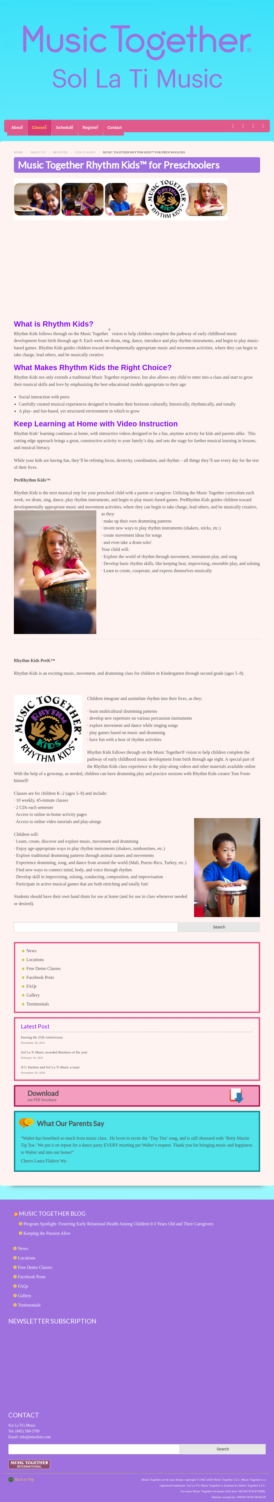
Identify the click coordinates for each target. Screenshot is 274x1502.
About (16, 126)
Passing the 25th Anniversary (42, 1034)
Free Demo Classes (43, 965)
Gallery (33, 991)
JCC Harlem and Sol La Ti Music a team (50, 1064)
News (31, 947)
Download (43, 1092)
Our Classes (85, 149)
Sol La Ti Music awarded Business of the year (54, 1049)
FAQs (31, 983)
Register (105, 126)
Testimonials (37, 1000)
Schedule (74, 126)
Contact (134, 126)
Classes (44, 126)
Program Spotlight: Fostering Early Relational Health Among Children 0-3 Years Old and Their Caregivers (118, 1220)
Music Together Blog (55, 1210)
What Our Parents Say (73, 1119)
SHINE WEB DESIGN (251, 1493)
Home (18, 149)
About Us (38, 149)
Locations (35, 956)
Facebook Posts (40, 974)
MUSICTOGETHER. (252, 1488)
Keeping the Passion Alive (47, 1230)
